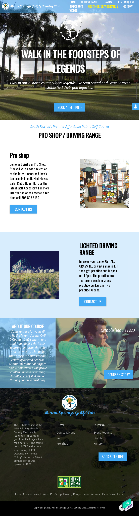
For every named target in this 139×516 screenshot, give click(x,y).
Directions (76, 6)
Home (18, 494)
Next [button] (132, 61)
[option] (69, 60)
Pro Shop (62, 443)
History (127, 6)
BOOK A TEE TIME (113, 456)
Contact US (23, 209)
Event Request (103, 432)
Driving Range (72, 494)
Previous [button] (6, 61)
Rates (60, 438)
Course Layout (66, 432)
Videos (73, 10)
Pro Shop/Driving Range (103, 6)
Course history (119, 374)
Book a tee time (70, 107)
